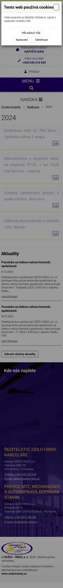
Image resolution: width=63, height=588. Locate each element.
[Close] (56, 7)
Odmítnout (41, 39)
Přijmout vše (31, 33)
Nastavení (22, 39)
